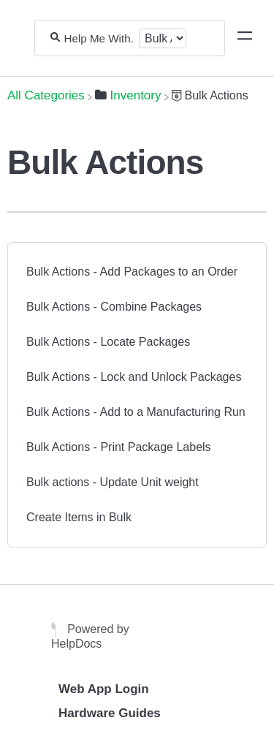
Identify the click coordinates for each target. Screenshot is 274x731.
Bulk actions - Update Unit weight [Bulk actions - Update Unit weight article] (112, 482)
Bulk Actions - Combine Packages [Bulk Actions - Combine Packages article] (114, 306)
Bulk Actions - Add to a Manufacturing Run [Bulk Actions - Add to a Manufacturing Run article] (136, 412)
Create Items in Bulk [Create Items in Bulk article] (79, 517)
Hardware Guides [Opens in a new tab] (109, 713)
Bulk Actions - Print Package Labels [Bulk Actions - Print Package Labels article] (118, 447)
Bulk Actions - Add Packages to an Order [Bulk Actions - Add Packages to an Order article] (131, 271)
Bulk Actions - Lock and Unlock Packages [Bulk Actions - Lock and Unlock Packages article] (133, 377)
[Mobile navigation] (244, 38)
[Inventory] (128, 95)
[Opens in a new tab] (55, 628)
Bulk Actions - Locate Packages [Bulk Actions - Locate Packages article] (108, 342)
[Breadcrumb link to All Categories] (46, 95)
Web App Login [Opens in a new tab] (103, 689)
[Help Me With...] (100, 38)
